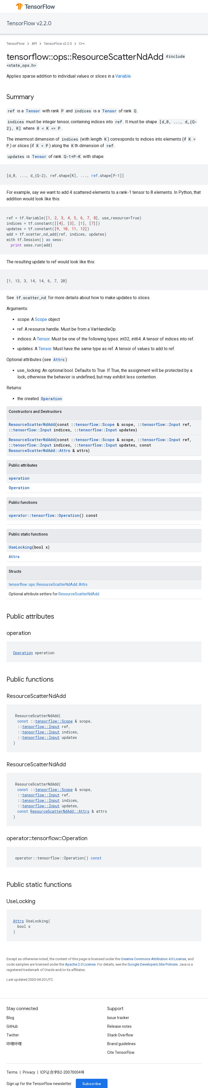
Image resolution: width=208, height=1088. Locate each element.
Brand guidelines (121, 1044)
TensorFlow (15, 44)
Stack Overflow (120, 1035)
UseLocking (20, 547)
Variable (123, 76)
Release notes (119, 1026)
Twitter (12, 1035)
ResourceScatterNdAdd (32, 424)
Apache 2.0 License (80, 964)
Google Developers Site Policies (153, 964)
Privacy (29, 1072)
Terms (12, 1072)
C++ (82, 44)
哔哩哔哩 (14, 1044)
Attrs (58, 359)
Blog (10, 1018)
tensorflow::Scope (95, 424)
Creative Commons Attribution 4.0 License (153, 959)
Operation (51, 398)
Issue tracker (118, 1018)
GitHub (12, 1026)
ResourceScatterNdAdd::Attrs (39, 450)
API (34, 44)
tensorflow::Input (161, 424)
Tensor (33, 110)
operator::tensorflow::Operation (44, 515)
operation (19, 478)
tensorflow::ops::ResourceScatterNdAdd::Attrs (48, 584)
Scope (41, 319)
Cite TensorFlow (121, 1052)
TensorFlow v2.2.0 (28, 23)
